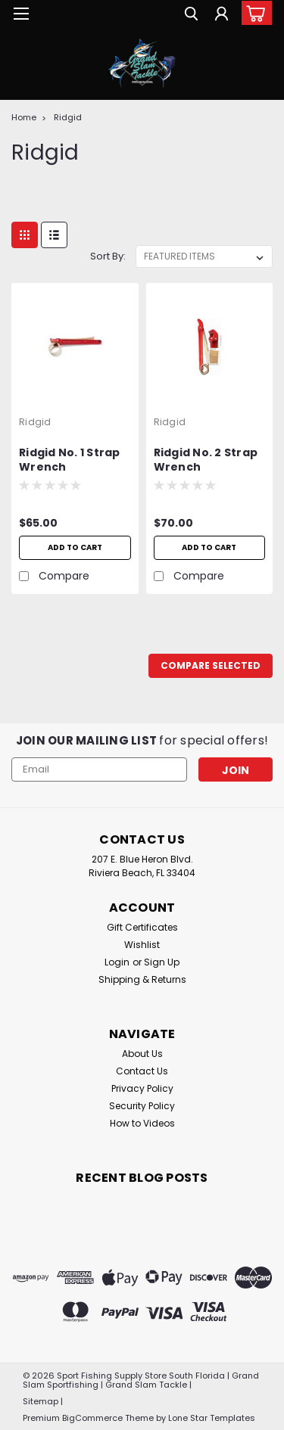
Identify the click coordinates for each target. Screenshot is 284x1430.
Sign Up (161, 962)
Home (23, 117)
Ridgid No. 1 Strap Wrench (69, 460)
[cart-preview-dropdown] (253, 13)
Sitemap (40, 1401)
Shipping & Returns (142, 979)
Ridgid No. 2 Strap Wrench (206, 460)
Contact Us (142, 1071)
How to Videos (142, 1123)
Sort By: (108, 256)
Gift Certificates (142, 927)
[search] (191, 15)
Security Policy (142, 1105)
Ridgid (68, 117)
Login (117, 962)
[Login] (221, 15)
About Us (142, 1053)
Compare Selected (211, 665)
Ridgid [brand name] (35, 421)
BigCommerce (92, 1418)
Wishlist (142, 944)
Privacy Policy (142, 1088)
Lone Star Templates (211, 1418)
